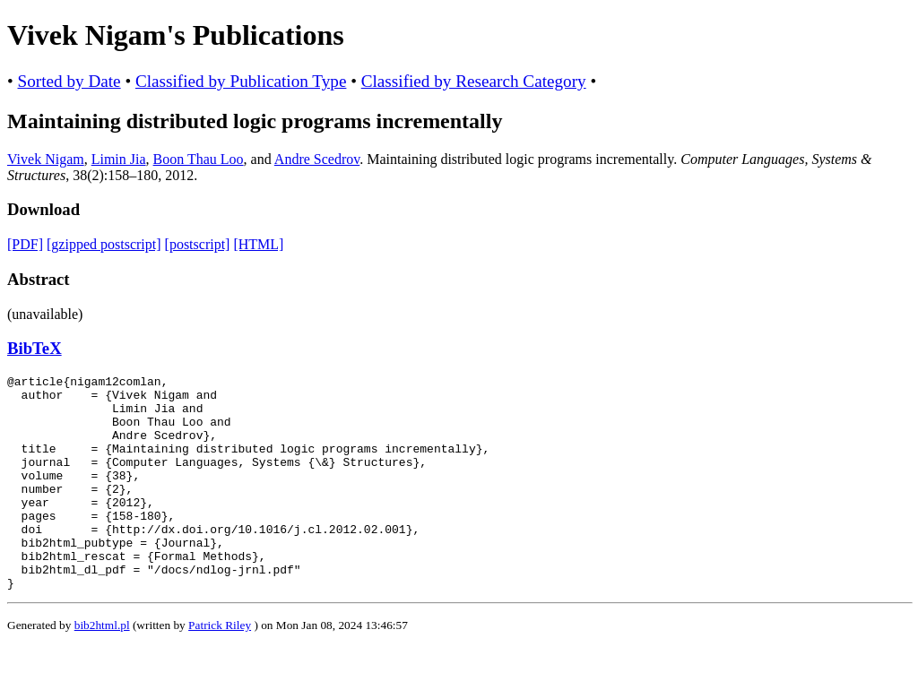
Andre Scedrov (316, 159)
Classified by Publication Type (240, 81)
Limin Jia (118, 159)
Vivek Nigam (45, 159)
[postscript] (197, 244)
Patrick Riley (219, 668)
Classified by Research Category (473, 81)
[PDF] (25, 244)
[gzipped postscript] (104, 244)
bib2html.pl (102, 668)
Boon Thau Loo (198, 159)
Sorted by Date (69, 81)
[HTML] (258, 244)
